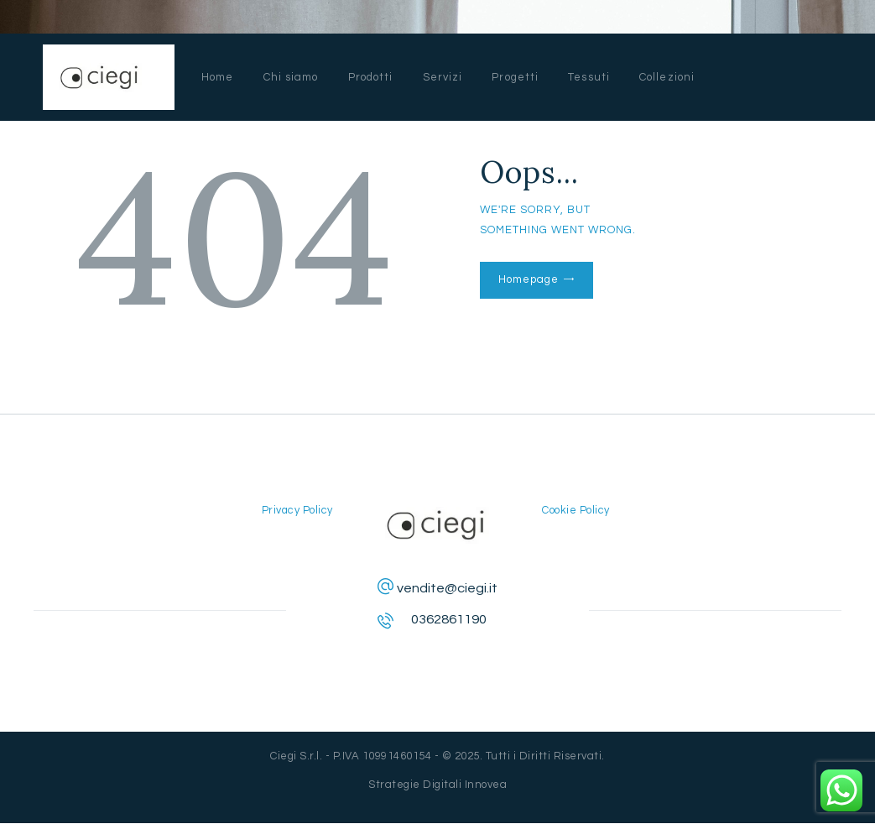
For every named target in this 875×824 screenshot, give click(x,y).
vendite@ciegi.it (447, 588)
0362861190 (449, 619)
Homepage (528, 279)
